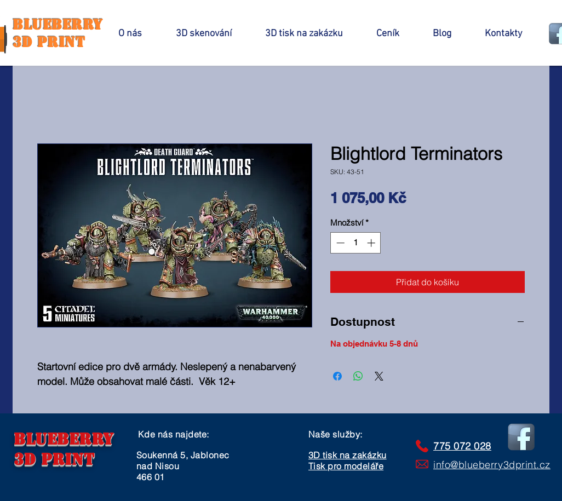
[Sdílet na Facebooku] (337, 376)
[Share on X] (379, 376)
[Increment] (372, 243)
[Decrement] (339, 243)
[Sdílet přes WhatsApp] (358, 376)
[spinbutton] (356, 243)
